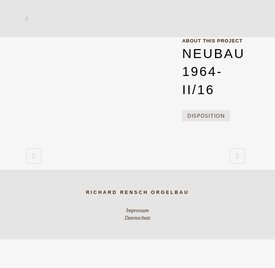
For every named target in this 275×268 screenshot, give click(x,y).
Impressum (137, 210)
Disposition (206, 115)
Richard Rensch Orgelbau (137, 192)
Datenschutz (137, 218)
